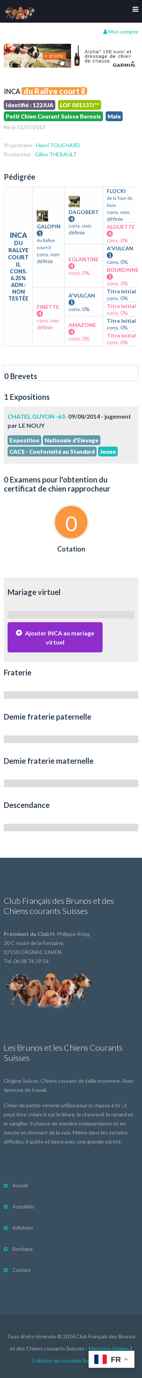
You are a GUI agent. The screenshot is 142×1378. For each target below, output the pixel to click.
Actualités (23, 1207)
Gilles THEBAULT (56, 154)
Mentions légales (109, 1348)
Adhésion (22, 1228)
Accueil (20, 1185)
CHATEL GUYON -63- (37, 416)
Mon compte (120, 31)
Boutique (22, 1249)
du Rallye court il (54, 91)
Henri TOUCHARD (58, 145)
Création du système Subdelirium (71, 1360)
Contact (21, 1270)
